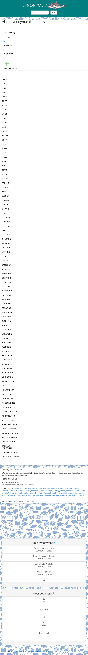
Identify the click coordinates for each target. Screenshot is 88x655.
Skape (32, 495)
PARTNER (6, 261)
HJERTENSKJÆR (9, 425)
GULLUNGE (7, 295)
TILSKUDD (6, 286)
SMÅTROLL (7, 299)
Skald (27, 493)
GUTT (4, 101)
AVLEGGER (7, 291)
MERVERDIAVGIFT (10, 433)
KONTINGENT (8, 373)
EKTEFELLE (7, 356)
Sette (53, 488)
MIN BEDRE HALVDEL (11, 457)
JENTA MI (6, 351)
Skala (22, 493)
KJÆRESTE (7, 325)
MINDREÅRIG (8, 377)
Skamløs (78, 493)
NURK (4, 105)
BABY (4, 92)
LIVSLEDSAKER (9, 429)
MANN (4, 127)
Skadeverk (70, 491)
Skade (41, 491)
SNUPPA (5, 213)
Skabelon (34, 491)
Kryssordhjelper (44, 651)
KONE (4, 123)
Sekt (40, 488)
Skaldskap (34, 493)
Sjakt (70, 488)
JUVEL (5, 161)
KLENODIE (6, 347)
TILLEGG (6, 226)
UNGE (4, 114)
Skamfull (71, 493)
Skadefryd (48, 491)
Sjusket (20, 491)
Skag (12, 493)
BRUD (4, 118)
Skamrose (5, 495)
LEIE (4, 75)
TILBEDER (6, 330)
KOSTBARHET (8, 390)
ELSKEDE (6, 256)
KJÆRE (5, 166)
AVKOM (5, 148)
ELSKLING (6, 321)
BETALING (6, 282)
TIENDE (5, 187)
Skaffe (77, 491)
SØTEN (5, 170)
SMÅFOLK (6, 243)
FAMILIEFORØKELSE (11, 442)
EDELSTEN (7, 343)
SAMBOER (6, 265)
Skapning (80, 495)
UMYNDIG (6, 252)
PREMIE (5, 183)
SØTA (4, 131)
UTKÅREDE (7, 334)
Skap (28, 495)
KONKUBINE (7, 364)
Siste (66, 488)
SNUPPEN (6, 273)
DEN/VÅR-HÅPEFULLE (7, 447)
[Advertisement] (19, 521)
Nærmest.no (32, 651)
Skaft (7, 493)
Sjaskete (5, 491)
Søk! (53, 12)
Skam (56, 493)
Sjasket (76, 488)
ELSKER (5, 196)
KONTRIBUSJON (9, 416)
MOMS (5, 79)
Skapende (63, 495)
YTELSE (5, 192)
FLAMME (6, 200)
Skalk (41, 493)
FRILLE (5, 204)
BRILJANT (6, 338)
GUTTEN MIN (7, 394)
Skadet (62, 491)
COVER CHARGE (9, 412)
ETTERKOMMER (9, 399)
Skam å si (63, 493)
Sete (44, 488)
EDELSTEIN (7, 368)
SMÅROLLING (8, 381)
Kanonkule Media (15, 651)
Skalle (46, 493)
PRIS (4, 84)
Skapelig (48, 495)
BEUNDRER (7, 312)
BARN (4, 97)
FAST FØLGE (7, 386)
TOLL (4, 88)
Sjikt (15, 491)
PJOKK (5, 153)
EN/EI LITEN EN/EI (10, 452)
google (31, 501)
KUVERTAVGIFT (9, 420)
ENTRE (5, 135)
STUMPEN (6, 278)
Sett (48, 488)
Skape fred (40, 495)
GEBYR (5, 140)
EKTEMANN (7, 317)
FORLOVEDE (7, 360)
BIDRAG (5, 179)
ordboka (16, 501)
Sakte (24, 488)
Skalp (51, 493)
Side (57, 488)
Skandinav (21, 495)
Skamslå (13, 495)
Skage (17, 493)
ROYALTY (6, 217)
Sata (29, 488)
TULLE (5, 157)
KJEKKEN (6, 269)
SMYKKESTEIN (8, 407)
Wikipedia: (17, 469)
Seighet (34, 488)
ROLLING (6, 235)
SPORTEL (6, 222)
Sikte (61, 488)
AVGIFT (5, 174)
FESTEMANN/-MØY (10, 437)
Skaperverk (72, 495)
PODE (4, 110)
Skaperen (18, 488)
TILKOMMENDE (8, 403)
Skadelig (56, 491)
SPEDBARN (7, 304)
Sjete (11, 491)
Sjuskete (27, 491)
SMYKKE (6, 209)
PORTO (5, 144)
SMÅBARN (6, 239)
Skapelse (55, 495)
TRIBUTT (6, 230)
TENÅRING (6, 308)
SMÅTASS (6, 248)
